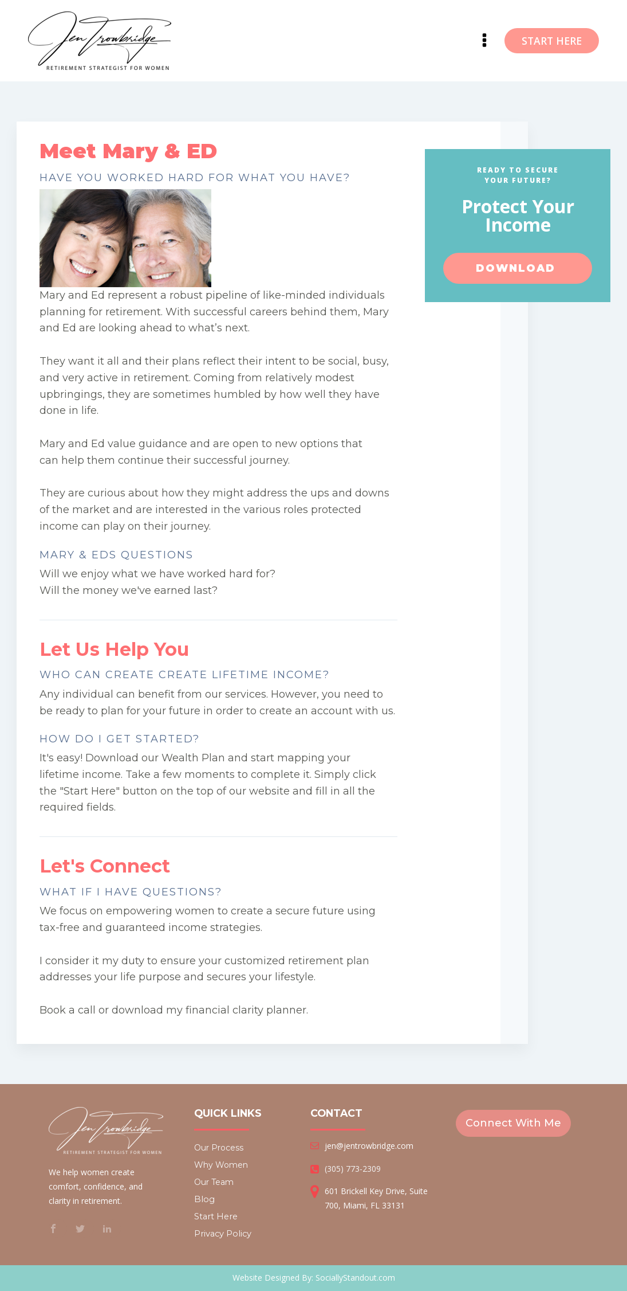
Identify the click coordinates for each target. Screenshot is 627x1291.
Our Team (214, 1182)
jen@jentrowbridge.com (369, 1145)
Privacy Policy (222, 1234)
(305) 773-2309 (353, 1168)
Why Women (221, 1165)
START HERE (552, 41)
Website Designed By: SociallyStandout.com (313, 1277)
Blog (204, 1199)
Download (517, 269)
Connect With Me (513, 1123)
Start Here (216, 1216)
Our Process (218, 1148)
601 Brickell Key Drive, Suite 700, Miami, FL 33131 (376, 1198)
